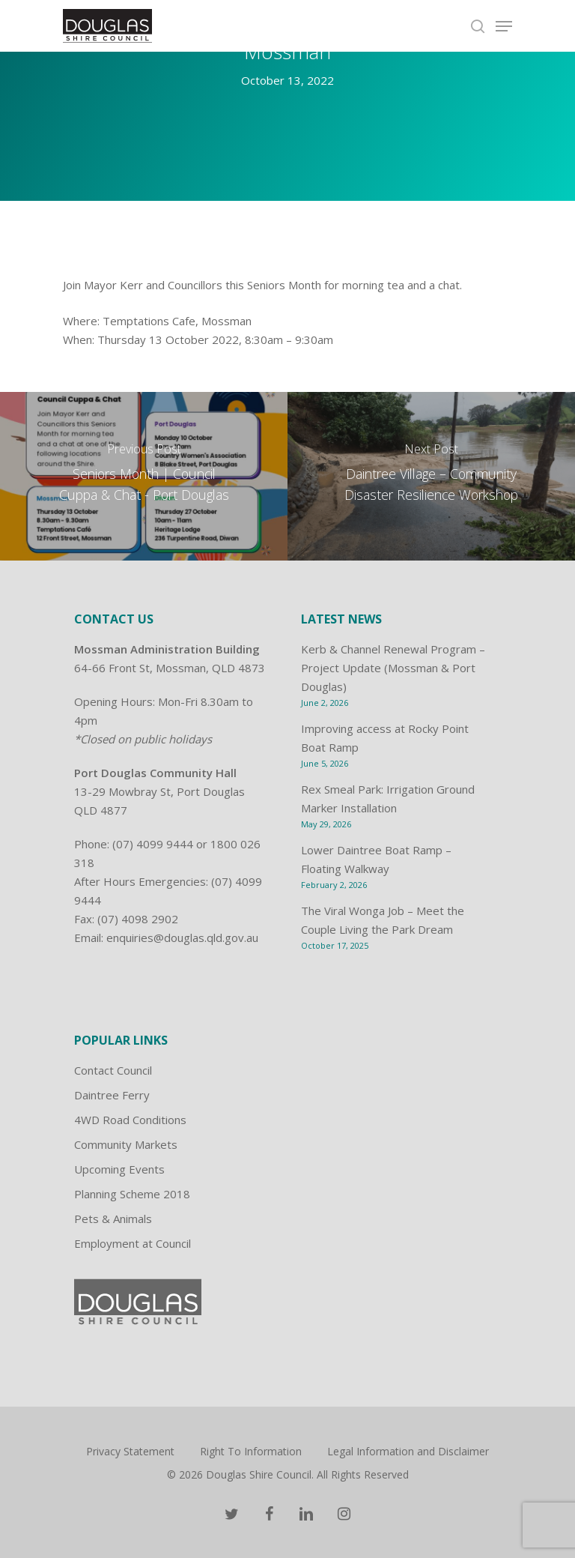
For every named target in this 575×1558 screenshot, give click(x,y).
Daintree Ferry (112, 1094)
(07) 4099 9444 (152, 843)
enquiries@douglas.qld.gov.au (182, 937)
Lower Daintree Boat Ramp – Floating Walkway (376, 859)
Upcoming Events (119, 1169)
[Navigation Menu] (504, 26)
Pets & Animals (113, 1218)
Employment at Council (132, 1243)
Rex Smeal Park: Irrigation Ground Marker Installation (388, 798)
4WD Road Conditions (130, 1119)
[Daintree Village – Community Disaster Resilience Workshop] (431, 476)
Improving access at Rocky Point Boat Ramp (385, 738)
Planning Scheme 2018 (132, 1193)
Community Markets (125, 1144)
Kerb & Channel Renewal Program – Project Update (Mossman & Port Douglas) (393, 667)
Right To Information (251, 1451)
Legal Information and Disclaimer (408, 1451)
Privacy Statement (130, 1451)
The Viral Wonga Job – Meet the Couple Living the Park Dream (382, 920)
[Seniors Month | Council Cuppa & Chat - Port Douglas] (144, 476)
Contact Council (113, 1070)
